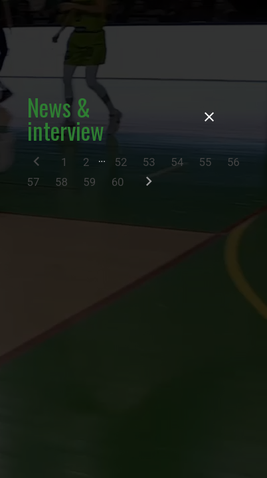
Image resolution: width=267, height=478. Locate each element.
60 (118, 182)
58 (61, 182)
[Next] (149, 184)
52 (120, 162)
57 (33, 182)
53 (149, 162)
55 (205, 162)
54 (177, 162)
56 (233, 162)
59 (89, 182)
